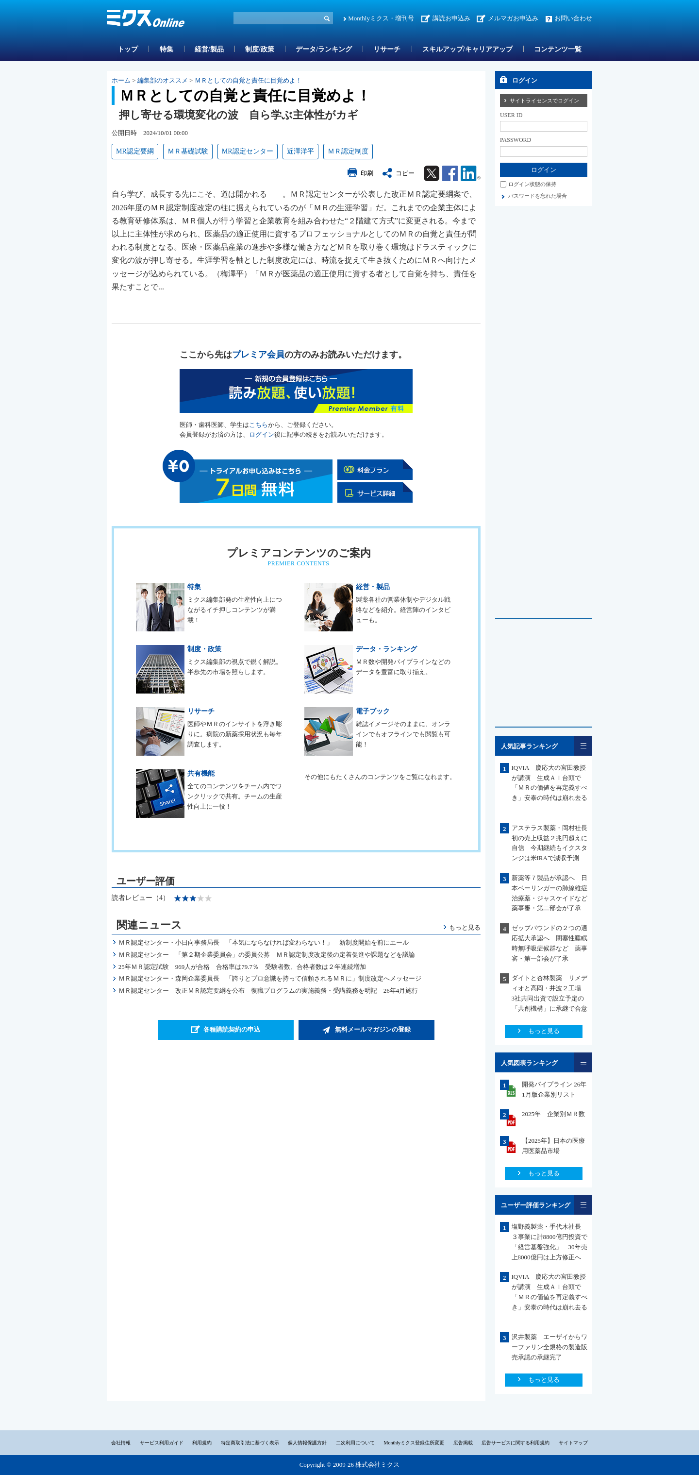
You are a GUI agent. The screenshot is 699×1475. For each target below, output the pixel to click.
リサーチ (386, 49)
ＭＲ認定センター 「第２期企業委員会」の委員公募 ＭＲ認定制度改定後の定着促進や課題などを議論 (266, 954)
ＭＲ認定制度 (348, 151)
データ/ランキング (324, 49)
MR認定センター (247, 151)
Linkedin (471, 173)
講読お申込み (451, 18)
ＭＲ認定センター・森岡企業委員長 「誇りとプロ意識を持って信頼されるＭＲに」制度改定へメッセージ (269, 978)
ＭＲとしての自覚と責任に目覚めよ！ (248, 80)
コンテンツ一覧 (558, 49)
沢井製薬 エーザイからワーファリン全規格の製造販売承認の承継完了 (549, 1347)
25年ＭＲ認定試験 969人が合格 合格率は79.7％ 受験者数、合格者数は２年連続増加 (242, 966)
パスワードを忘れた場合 (537, 196)
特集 (166, 49)
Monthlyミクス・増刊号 (381, 18)
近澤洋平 (300, 151)
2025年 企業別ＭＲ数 (553, 1114)
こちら (258, 424)
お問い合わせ (573, 18)
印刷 (367, 173)
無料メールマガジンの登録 (373, 1029)
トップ (127, 49)
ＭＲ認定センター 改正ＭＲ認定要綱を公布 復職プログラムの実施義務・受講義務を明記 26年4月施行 (268, 990)
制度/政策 (259, 49)
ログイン (261, 434)
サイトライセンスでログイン (544, 100)
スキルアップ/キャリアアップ (467, 49)
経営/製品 (209, 49)
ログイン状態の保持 (532, 184)
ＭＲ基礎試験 (187, 151)
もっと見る (465, 927)
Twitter (431, 173)
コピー (405, 173)
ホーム (121, 80)
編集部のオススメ (162, 80)
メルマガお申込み (513, 18)
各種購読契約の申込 (231, 1029)
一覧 (583, 746)
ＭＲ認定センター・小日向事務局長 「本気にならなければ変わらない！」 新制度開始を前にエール (263, 942)
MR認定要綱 (135, 151)
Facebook (450, 173)
